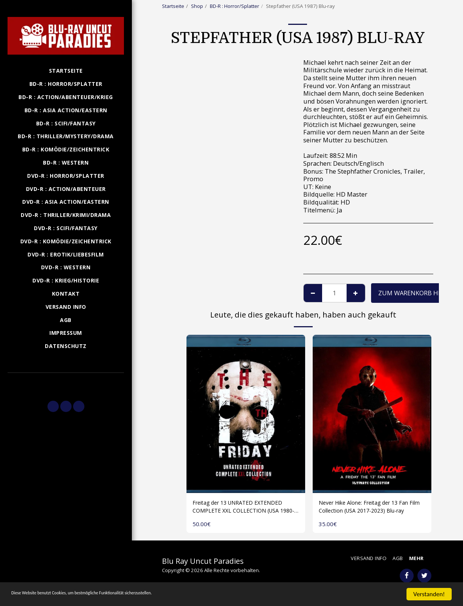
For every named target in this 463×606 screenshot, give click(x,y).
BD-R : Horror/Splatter (234, 6)
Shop (197, 6)
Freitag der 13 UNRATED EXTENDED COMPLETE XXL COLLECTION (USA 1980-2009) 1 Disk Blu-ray (245, 508)
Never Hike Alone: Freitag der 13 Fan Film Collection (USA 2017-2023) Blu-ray (372, 508)
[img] (245, 414)
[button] (65, 383)
